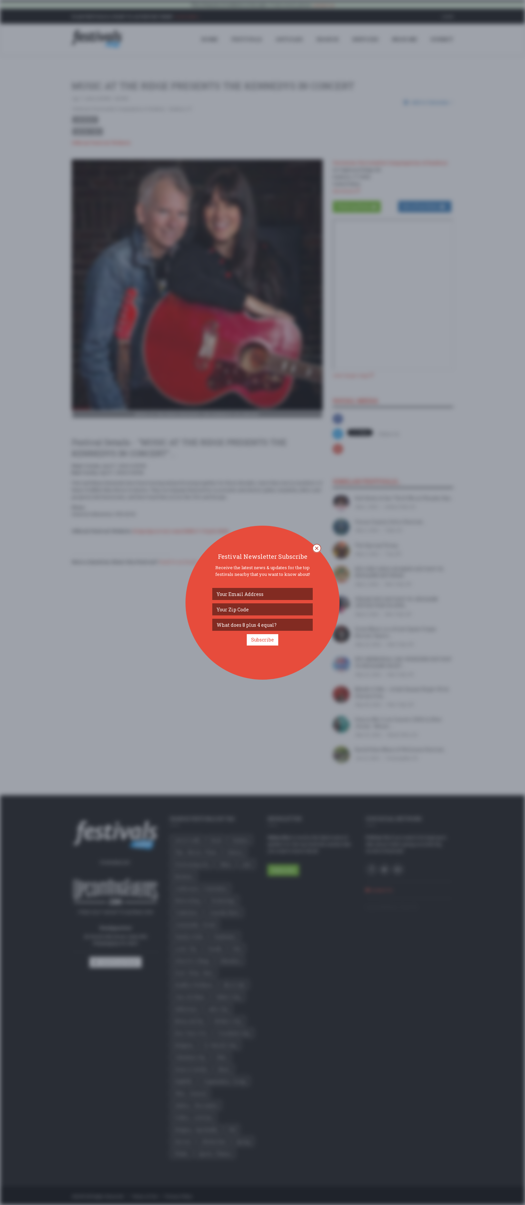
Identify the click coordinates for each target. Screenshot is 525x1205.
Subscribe (262, 639)
